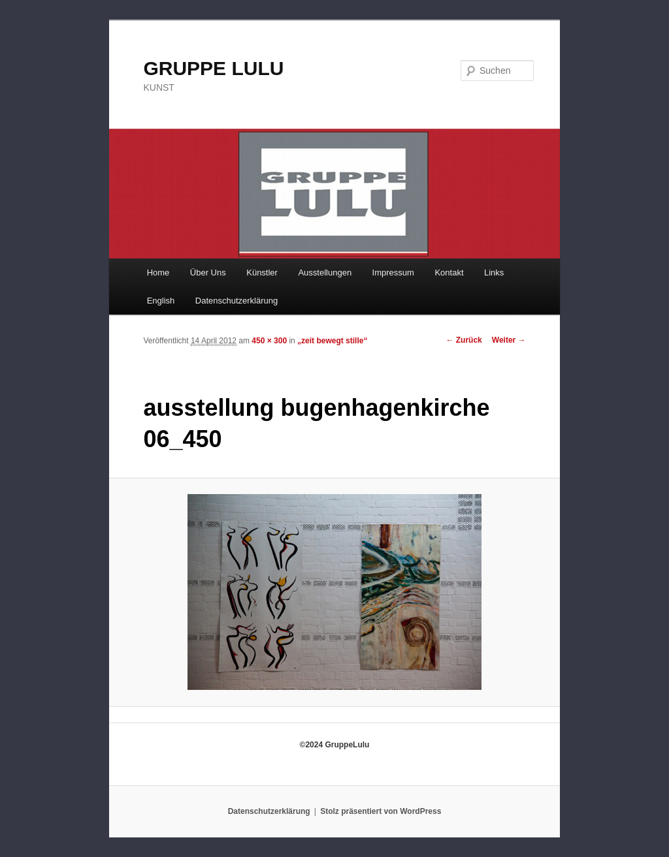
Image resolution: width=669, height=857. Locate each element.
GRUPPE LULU (213, 68)
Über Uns (208, 272)
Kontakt (448, 272)
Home (158, 272)
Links (494, 272)
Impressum (393, 272)
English (161, 300)
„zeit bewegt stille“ (332, 340)
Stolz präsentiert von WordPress (380, 811)
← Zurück (463, 340)
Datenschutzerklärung (236, 300)
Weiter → (509, 340)
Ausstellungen (324, 272)
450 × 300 (269, 340)
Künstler (262, 272)
